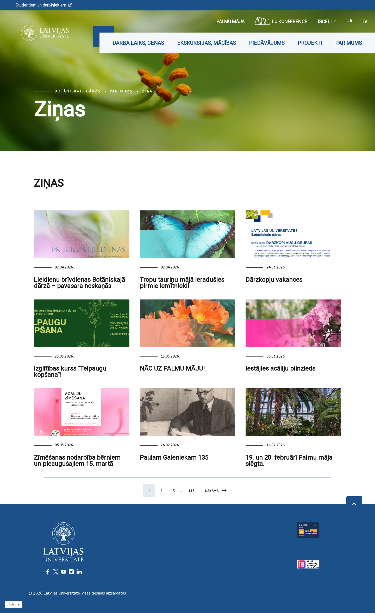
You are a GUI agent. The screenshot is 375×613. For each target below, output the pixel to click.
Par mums (348, 43)
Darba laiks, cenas (138, 43)
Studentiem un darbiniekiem (44, 5)
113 (191, 491)
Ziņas (148, 91)
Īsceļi (326, 21)
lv (364, 21)
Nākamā (216, 490)
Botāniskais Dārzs (78, 91)
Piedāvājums (267, 43)
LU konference (281, 21)
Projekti (310, 43)
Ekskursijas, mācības (206, 43)
